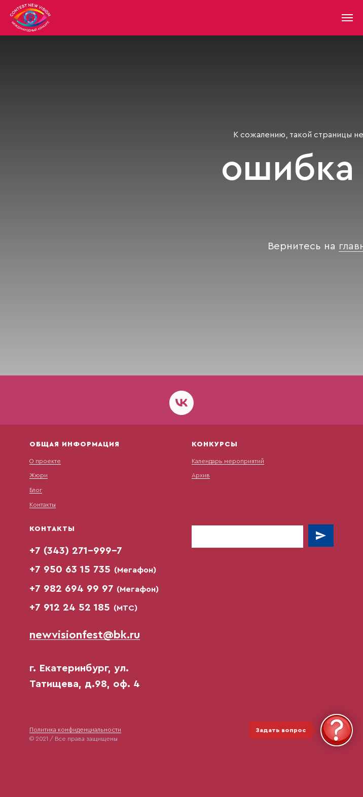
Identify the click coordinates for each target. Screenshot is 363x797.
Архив (201, 475)
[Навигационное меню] (347, 17)
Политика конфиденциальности (75, 730)
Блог (35, 490)
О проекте (45, 461)
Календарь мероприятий (228, 461)
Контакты (42, 505)
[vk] (181, 403)
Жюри (38, 475)
